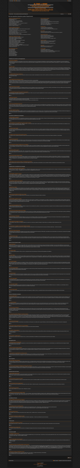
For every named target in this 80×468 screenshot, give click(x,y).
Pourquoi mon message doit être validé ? (14, 45)
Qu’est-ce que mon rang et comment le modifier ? (15, 33)
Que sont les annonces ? (12, 53)
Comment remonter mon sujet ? (13, 46)
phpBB (37, 464)
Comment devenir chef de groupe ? (45, 22)
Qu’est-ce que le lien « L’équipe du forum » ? (46, 24)
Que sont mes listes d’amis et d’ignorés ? (46, 31)
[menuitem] (14, 1)
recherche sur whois (60, 445)
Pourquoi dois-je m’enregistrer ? (13, 19)
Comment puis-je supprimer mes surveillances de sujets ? (48, 43)
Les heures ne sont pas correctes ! (13, 29)
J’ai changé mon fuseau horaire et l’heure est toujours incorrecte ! (17, 30)
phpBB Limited (31, 434)
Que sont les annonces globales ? (13, 52)
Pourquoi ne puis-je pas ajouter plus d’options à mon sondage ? (17, 40)
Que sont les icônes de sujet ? (13, 55)
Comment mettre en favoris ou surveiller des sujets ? (47, 41)
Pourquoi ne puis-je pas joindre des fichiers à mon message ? (17, 42)
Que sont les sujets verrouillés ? (13, 54)
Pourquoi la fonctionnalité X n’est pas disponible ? (47, 50)
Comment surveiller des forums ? (45, 42)
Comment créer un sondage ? (12, 39)
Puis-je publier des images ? (12, 51)
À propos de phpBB (20, 435)
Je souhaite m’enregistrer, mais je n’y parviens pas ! (15, 20)
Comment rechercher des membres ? (45, 37)
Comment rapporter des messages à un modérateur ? (16, 44)
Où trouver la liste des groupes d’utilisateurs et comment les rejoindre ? (50, 21)
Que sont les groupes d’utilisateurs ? (45, 20)
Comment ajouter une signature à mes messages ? (15, 38)
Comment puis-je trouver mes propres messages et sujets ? (48, 38)
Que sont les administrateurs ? (45, 19)
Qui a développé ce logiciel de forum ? (45, 49)
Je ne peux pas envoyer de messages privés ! (46, 27)
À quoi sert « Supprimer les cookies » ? (14, 25)
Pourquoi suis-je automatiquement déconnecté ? (15, 24)
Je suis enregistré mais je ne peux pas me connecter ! (16, 21)
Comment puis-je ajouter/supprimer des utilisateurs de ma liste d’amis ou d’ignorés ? (51, 32)
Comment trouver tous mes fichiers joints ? (46, 46)
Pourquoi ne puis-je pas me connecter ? (14, 22)
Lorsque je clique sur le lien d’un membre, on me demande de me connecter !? (20, 34)
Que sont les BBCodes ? (12, 49)
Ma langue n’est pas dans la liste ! (13, 31)
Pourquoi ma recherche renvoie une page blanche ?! (47, 36)
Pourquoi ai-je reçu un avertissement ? (14, 43)
